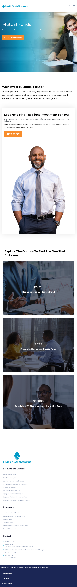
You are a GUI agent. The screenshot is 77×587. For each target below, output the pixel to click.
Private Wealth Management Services (15, 484)
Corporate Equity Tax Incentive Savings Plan (17, 500)
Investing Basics (8, 519)
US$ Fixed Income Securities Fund (13, 481)
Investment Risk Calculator (11, 513)
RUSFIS (38, 401)
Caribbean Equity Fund (10, 478)
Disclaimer (6, 578)
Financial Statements (9, 529)
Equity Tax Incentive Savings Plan (13, 494)
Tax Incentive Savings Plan (11, 490)
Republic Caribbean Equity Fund (38, 349)
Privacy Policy (7, 583)
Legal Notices (7, 573)
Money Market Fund (9, 474)
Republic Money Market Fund (38, 292)
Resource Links (8, 522)
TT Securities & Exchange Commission (15, 526)
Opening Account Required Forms (14, 516)
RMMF (38, 287)
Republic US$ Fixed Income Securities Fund (38, 406)
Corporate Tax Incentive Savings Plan (15, 497)
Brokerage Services (9, 487)
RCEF (38, 344)
